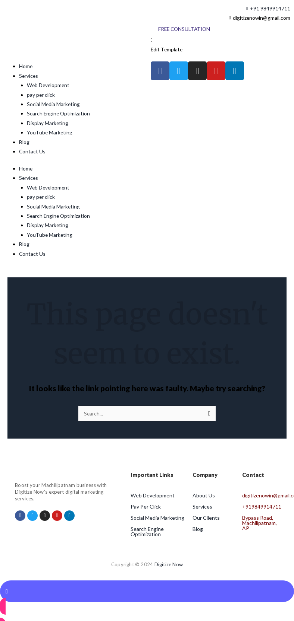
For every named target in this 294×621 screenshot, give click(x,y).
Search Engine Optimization (58, 113)
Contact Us (32, 151)
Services (28, 76)
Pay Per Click (146, 506)
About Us (204, 495)
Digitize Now (168, 564)
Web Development (48, 85)
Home (25, 66)
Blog (24, 142)
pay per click (41, 95)
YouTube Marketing (49, 132)
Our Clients (206, 518)
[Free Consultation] (184, 29)
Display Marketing (47, 123)
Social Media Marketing (53, 104)
